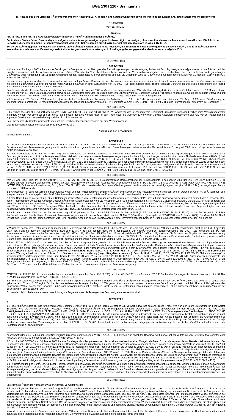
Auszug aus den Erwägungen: (116, 131)
